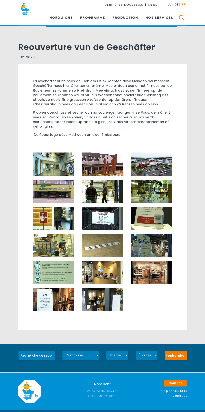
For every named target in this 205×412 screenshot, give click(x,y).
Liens (153, 4)
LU (170, 4)
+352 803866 (177, 391)
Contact (175, 378)
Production (125, 17)
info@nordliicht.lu (173, 386)
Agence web (138, 408)
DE (177, 4)
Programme (92, 17)
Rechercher (176, 355)
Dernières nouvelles (124, 4)
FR (184, 4)
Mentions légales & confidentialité (104, 408)
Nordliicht (61, 17)
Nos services (159, 17)
